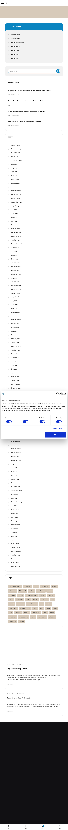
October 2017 (15, 270)
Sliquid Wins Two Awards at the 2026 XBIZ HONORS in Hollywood (29, 90)
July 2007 (14, 532)
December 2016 (16, 285)
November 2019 (16, 194)
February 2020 (15, 183)
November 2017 (16, 266)
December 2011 (16, 449)
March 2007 (15, 543)
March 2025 (15, 175)
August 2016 (15, 297)
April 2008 (14, 517)
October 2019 (15, 198)
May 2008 (14, 513)
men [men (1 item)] (52, 599)
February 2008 (15, 521)
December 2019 (16, 190)
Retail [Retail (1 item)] (48, 608)
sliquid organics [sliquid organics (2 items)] (23, 617)
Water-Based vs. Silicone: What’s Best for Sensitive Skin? (26, 111)
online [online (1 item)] (48, 604)
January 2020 (15, 187)
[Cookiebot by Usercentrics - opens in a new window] (57, 393)
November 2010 (16, 486)
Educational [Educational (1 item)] (22, 591)
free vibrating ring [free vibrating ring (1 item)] (31, 595)
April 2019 (14, 221)
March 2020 (15, 179)
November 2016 (16, 289)
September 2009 (16, 502)
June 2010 (14, 498)
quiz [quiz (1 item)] (41, 608)
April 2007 (14, 540)
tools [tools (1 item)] (33, 617)
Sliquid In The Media (17, 42)
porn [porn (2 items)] (35, 608)
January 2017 (15, 282)
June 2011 (14, 468)
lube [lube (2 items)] (28, 599)
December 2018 (16, 232)
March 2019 (14, 225)
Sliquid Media (15, 46)
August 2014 (15, 357)
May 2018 (14, 255)
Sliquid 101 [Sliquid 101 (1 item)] (12, 617)
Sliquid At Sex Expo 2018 (17, 669)
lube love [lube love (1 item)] (35, 599)
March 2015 (14, 335)
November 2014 (16, 346)
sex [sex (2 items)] (11, 612)
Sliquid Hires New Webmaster (19, 698)
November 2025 (16, 153)
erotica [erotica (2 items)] (31, 591)
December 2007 (16, 524)
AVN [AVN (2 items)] (36, 586)
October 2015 (15, 323)
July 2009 (14, 505)
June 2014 (14, 365)
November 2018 (16, 236)
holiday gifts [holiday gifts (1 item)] (19, 599)
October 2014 (15, 350)
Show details (57, 428)
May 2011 (14, 471)
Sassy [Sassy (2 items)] (55, 608)
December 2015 (16, 320)
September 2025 (16, 160)
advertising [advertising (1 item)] (28, 586)
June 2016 (14, 304)
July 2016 (14, 301)
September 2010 (16, 490)
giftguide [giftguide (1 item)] (42, 595)
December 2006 (16, 551)
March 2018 (14, 259)
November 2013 (16, 388)
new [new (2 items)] (42, 604)
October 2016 (15, 293)
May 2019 (14, 217)
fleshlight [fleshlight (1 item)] (12, 595)
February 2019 (15, 228)
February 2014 (15, 376)
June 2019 (14, 213)
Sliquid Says (15, 54)
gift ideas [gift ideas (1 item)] (51, 595)
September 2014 (16, 354)
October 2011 (15, 456)
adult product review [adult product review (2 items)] (15, 586)
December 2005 (16, 559)
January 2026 (15, 145)
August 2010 (15, 494)
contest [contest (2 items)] (54, 586)
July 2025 (14, 168)
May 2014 (14, 369)
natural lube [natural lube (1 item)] (21, 604)
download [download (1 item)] (12, 591)
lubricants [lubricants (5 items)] (44, 599)
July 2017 (14, 278)
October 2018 (15, 240)
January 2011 (15, 479)
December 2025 (16, 149)
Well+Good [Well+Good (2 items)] (13, 621)
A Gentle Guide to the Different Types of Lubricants (24, 121)
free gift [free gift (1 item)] (21, 595)
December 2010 (16, 483)
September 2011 (16, 460)
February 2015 (15, 338)
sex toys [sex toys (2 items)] (26, 612)
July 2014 (14, 361)
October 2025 (15, 156)
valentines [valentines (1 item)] (52, 617)
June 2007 (14, 536)
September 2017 (16, 274)
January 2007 (15, 547)
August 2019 (15, 206)
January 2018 (15, 263)
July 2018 (14, 251)
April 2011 (14, 475)
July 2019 (14, 209)
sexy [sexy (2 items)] (45, 612)
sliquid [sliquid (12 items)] (52, 612)
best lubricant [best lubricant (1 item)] (44, 586)
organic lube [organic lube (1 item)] (13, 608)
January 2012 (15, 445)
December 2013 (16, 384)
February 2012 (15, 441)
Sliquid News (15, 50)
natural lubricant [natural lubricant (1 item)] (32, 604)
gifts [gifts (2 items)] (11, 599)
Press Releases (15, 38)
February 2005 (15, 566)
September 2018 (16, 244)
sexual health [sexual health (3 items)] (36, 612)
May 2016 (14, 308)
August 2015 (15, 327)
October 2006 (15, 555)
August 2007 (15, 528)
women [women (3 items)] (22, 621)
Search (57, 71)
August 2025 (15, 164)
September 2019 (16, 202)
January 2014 (15, 380)
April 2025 (14, 171)
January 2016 (15, 316)
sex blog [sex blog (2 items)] (18, 612)
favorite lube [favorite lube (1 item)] (40, 591)
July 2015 (14, 331)
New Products (15, 34)
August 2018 (15, 247)
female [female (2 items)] (50, 591)
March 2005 (15, 562)
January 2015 (15, 342)
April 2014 (14, 373)
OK (55, 434)
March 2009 (15, 509)
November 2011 (16, 452)
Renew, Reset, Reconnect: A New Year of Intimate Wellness (27, 101)
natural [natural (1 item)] (12, 604)
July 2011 (14, 464)
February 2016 (15, 312)
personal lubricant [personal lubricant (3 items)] (25, 608)
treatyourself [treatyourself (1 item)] (41, 617)
